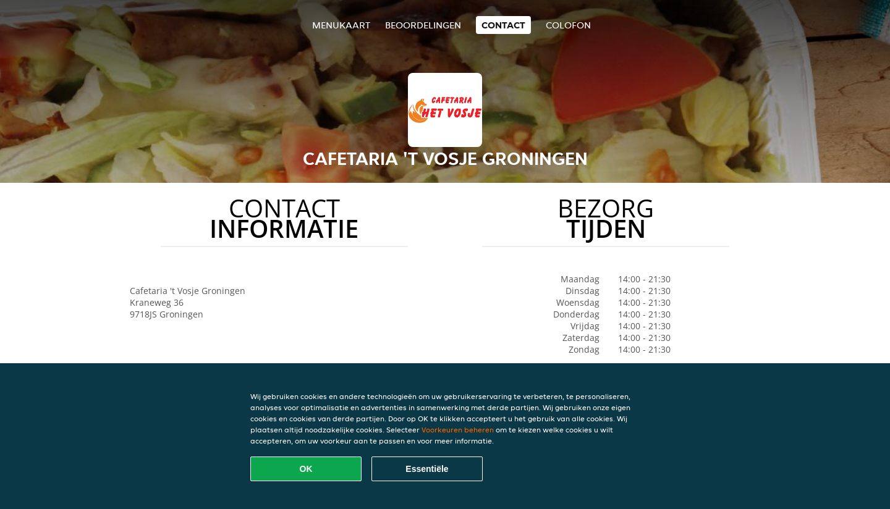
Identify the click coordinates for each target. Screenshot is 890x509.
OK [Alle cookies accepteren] (306, 469)
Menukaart (341, 25)
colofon (568, 25)
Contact (503, 25)
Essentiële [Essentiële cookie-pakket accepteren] (426, 469)
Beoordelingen (423, 25)
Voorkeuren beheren (458, 429)
